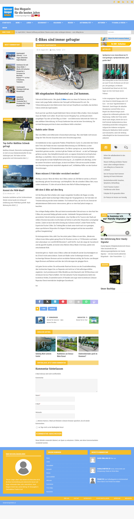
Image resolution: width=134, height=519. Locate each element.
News (18, 23)
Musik (4, 28)
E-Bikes (64, 99)
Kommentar (39, 378)
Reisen (70, 23)
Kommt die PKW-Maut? (14, 190)
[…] (27, 158)
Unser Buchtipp (108, 288)
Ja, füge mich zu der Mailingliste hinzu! (50, 427)
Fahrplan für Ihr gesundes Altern (114, 193)
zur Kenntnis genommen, (81, 459)
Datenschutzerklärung (72, 458)
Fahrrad (52, 309)
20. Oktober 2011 (10, 193)
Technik (58, 50)
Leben (29, 23)
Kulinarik (57, 23)
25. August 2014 (43, 50)
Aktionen (101, 23)
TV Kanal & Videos (118, 23)
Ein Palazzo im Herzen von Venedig (115, 197)
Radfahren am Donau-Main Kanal (65, 355)
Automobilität (85, 23)
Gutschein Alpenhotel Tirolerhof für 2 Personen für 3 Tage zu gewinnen (23, 101)
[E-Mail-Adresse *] (97, 452)
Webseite (39, 412)
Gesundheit (42, 23)
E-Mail (38, 404)
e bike (43, 309)
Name (38, 395)
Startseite (6, 23)
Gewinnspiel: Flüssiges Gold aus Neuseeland (22, 89)
